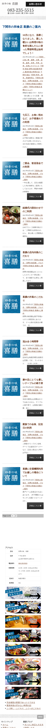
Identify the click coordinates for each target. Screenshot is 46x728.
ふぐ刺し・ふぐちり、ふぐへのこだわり (24, 708)
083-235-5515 (22, 563)
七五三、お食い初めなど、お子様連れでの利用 (33, 118)
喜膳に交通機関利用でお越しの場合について (33, 472)
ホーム (5, 725)
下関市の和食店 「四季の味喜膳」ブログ (33, 81)
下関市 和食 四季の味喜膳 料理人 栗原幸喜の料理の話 (33, 69)
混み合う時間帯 (30, 341)
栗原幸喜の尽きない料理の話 (19, 705)
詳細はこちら (35, 104)
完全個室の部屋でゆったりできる (21, 702)
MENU (40, 717)
